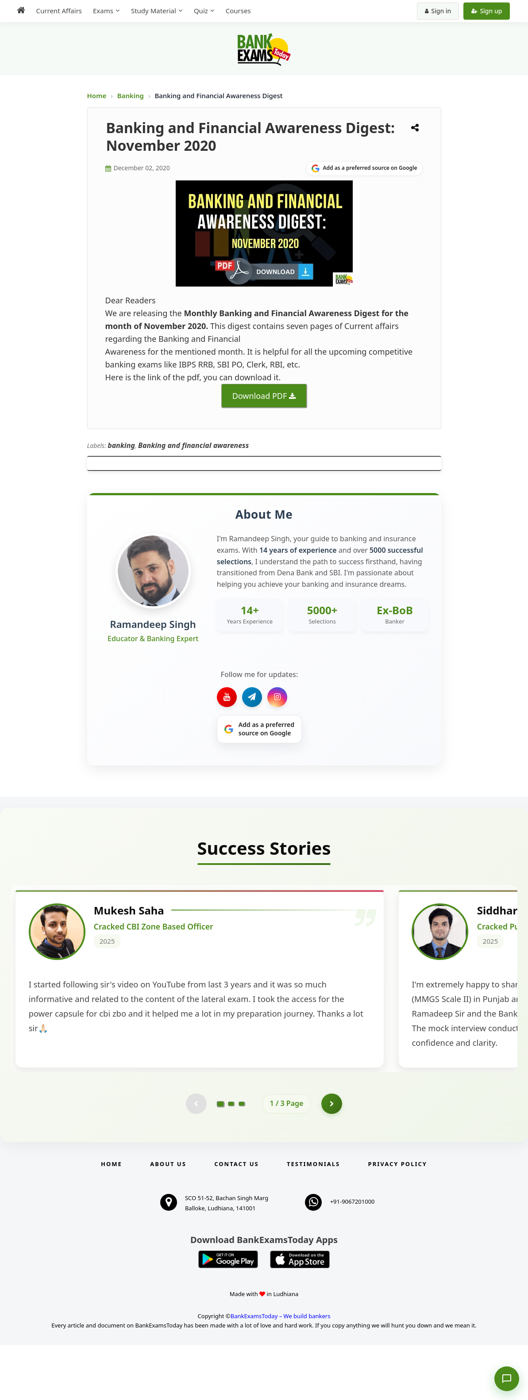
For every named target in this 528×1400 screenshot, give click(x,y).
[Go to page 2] (231, 1157)
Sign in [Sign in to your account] (441, 11)
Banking (130, 95)
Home (97, 95)
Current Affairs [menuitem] (56, 10)
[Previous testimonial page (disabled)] (196, 1158)
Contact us (236, 1219)
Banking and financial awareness (193, 445)
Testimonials (313, 1219)
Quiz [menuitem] (198, 10)
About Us (168, 1219)
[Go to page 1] (220, 1157)
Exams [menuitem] (100, 10)
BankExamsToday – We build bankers (281, 1371)
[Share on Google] (364, 168)
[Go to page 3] (242, 1157)
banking (121, 445)
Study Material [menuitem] (150, 10)
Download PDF (259, 395)
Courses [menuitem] (235, 10)
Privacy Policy (397, 1219)
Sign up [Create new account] (489, 11)
